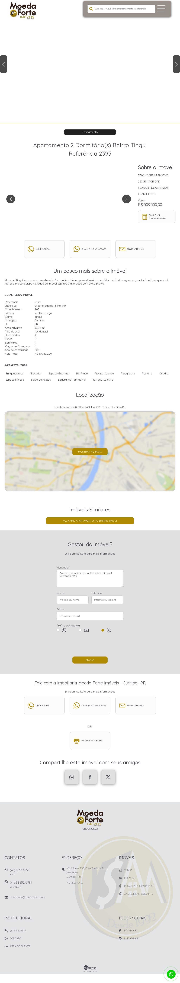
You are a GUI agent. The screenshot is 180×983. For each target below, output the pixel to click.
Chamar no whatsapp (93, 249)
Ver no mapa (75, 882)
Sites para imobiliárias (90, 971)
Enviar (90, 660)
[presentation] (90, 646)
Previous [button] (3, 64)
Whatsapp (72, 777)
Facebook (90, 777)
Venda (128, 870)
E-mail (60, 609)
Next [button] (176, 64)
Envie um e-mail (135, 249)
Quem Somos (18, 930)
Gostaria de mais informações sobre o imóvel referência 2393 (90, 578)
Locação (129, 878)
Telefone (96, 593)
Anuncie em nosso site (138, 893)
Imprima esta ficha (91, 740)
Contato (15, 938)
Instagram (131, 938)
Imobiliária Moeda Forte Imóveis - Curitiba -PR (90, 817)
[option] (90, 61)
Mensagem (63, 567)
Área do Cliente (20, 946)
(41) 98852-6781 (33, 885)
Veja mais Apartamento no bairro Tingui (90, 520)
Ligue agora (43, 249)
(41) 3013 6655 (33, 873)
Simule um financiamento (157, 217)
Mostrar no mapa (90, 451)
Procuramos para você (139, 885)
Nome (60, 593)
